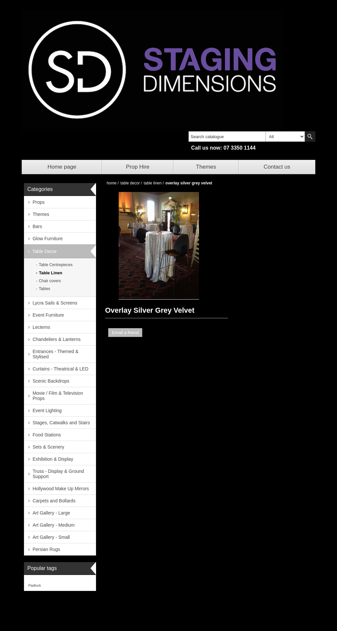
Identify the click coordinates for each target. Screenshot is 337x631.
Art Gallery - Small (51, 537)
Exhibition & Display (52, 459)
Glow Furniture (47, 238)
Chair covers (50, 281)
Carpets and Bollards (53, 500)
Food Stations (46, 434)
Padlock (34, 585)
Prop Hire (137, 167)
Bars (37, 226)
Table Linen (50, 272)
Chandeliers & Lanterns (56, 339)
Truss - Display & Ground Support (58, 474)
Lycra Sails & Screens (54, 302)
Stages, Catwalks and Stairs (61, 422)
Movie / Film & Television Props (57, 395)
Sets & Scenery (48, 447)
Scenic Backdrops (50, 381)
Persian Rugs (46, 549)
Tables (44, 288)
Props (38, 202)
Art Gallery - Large (51, 512)
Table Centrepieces (55, 265)
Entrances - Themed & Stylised (55, 354)
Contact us (277, 167)
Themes (206, 167)
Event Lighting (47, 410)
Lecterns (41, 327)
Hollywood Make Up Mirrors (60, 488)
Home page (62, 167)
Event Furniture (48, 315)
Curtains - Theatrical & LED (60, 368)
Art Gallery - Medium (53, 525)
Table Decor (44, 251)
